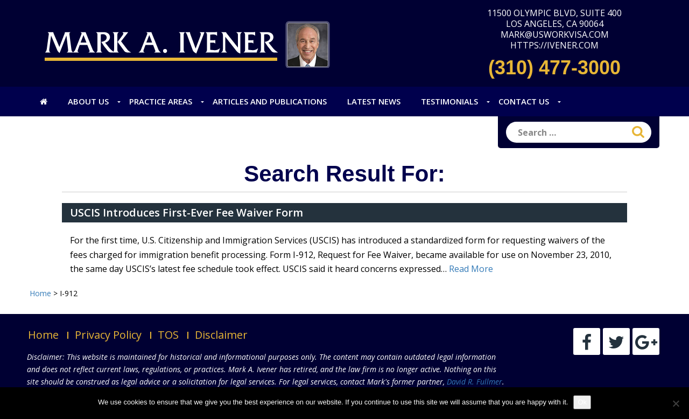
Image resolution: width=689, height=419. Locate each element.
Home (43, 334)
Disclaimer (221, 334)
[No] (675, 403)
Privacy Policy (108, 334)
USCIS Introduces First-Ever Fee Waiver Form (186, 212)
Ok (582, 402)
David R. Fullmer (474, 381)
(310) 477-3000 (554, 68)
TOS (168, 334)
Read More (471, 269)
